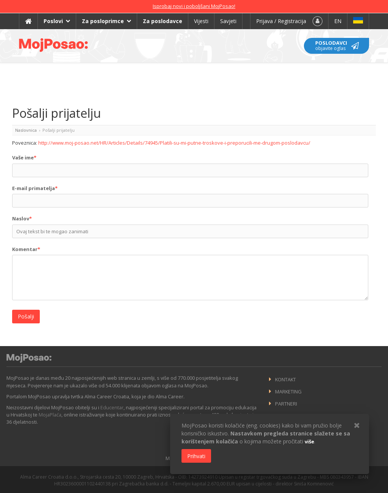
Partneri (286, 403)
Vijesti (201, 21)
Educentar (112, 407)
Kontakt (285, 379)
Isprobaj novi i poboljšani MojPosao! (194, 6)
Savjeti (228, 21)
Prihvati (196, 456)
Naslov (22, 218)
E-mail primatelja (35, 188)
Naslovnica (26, 130)
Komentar (26, 249)
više (309, 441)
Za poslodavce (162, 21)
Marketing (288, 391)
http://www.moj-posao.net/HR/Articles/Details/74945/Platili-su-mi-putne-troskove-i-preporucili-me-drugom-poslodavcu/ (174, 142)
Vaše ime (24, 157)
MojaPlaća (50, 414)
